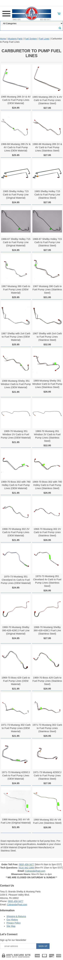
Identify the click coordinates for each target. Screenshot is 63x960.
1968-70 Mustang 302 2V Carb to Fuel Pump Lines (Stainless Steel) (47, 532)
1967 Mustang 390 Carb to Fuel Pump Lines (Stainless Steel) (47, 289)
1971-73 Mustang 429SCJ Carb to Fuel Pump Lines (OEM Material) (16, 775)
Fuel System (30, 38)
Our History (12, 919)
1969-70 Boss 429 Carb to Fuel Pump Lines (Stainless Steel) (47, 680)
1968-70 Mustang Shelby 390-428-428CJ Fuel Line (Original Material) (15, 630)
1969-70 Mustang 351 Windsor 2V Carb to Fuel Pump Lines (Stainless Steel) (47, 436)
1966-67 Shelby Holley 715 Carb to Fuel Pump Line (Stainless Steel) (47, 242)
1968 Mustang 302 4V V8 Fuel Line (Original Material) (16, 821)
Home (3, 38)
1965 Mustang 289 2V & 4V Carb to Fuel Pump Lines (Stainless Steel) (47, 100)
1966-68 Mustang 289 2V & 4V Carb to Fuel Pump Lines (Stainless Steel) (47, 147)
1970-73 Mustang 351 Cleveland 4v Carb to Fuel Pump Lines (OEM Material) (16, 579)
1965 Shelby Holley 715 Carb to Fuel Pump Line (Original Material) (16, 194)
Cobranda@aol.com (35, 871)
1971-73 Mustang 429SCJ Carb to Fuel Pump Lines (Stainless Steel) (47, 775)
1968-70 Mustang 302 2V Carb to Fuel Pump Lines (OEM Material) (15, 532)
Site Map (10, 926)
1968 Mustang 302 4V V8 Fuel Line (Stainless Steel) (47, 821)
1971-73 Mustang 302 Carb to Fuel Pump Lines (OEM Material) (16, 728)
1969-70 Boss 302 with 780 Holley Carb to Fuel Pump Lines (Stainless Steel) (47, 485)
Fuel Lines (44, 38)
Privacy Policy (13, 923)
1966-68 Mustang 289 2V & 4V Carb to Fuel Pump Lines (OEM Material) (16, 147)
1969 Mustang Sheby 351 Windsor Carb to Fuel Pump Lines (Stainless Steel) (47, 383)
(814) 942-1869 (26, 867)
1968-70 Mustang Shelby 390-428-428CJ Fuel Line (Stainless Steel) (47, 630)
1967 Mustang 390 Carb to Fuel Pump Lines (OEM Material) (15, 289)
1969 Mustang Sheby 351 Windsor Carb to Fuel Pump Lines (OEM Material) (16, 384)
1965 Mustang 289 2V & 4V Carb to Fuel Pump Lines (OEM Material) (16, 100)
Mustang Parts (15, 38)
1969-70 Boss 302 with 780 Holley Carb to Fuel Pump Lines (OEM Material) (15, 485)
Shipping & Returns (16, 916)
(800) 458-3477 (26, 864)
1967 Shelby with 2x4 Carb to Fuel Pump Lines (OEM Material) (15, 336)
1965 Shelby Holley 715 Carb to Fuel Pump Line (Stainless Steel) (47, 194)
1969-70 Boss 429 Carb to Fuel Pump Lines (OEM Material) (16, 680)
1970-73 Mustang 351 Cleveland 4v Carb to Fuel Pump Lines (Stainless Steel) (47, 581)
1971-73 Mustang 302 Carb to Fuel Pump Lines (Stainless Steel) (47, 728)
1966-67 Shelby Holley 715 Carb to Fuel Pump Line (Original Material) (15, 242)
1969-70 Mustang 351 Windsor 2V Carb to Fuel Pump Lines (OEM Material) (16, 434)
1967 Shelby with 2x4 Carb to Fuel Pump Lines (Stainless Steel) (47, 336)
